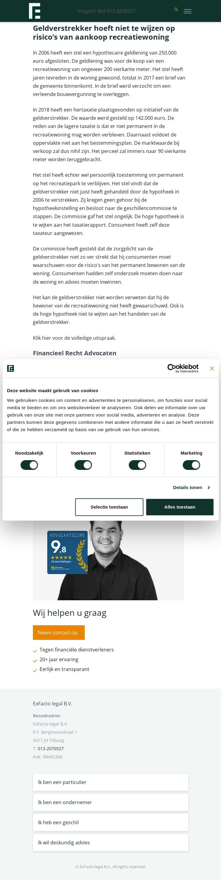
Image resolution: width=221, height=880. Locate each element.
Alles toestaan (179, 506)
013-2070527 (51, 748)
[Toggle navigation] (187, 11)
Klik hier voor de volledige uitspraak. (74, 338)
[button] (176, 11)
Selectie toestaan (109, 506)
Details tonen (187, 487)
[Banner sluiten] (212, 368)
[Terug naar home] (34, 11)
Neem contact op (57, 632)
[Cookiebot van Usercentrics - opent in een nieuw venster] (171, 368)
